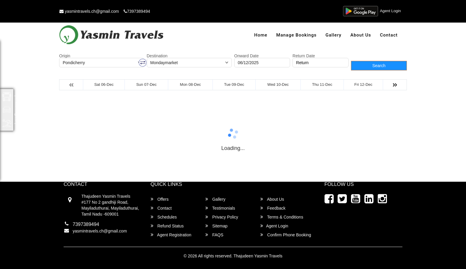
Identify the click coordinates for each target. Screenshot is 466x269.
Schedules (164, 216)
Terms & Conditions (281, 216)
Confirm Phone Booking (285, 234)
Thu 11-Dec (322, 84)
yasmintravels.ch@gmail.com (89, 11)
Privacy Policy (221, 216)
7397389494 (137, 11)
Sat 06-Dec (104, 84)
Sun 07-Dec (146, 84)
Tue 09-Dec (234, 84)
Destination (157, 56)
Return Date (303, 56)
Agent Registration (171, 234)
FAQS (214, 234)
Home (260, 35)
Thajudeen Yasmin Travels (258, 256)
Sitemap (216, 225)
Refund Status (167, 225)
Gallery (333, 35)
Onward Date (246, 56)
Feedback (272, 208)
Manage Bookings (296, 35)
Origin (64, 56)
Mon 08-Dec (190, 84)
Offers (160, 199)
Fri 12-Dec (363, 84)
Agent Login (390, 11)
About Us (360, 35)
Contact (389, 35)
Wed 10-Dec (278, 84)
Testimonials (220, 208)
